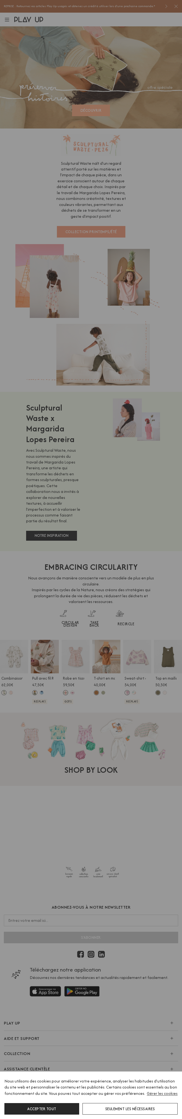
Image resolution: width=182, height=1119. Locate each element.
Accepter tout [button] (41, 1109)
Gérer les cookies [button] (162, 1093)
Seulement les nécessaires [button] (130, 1109)
